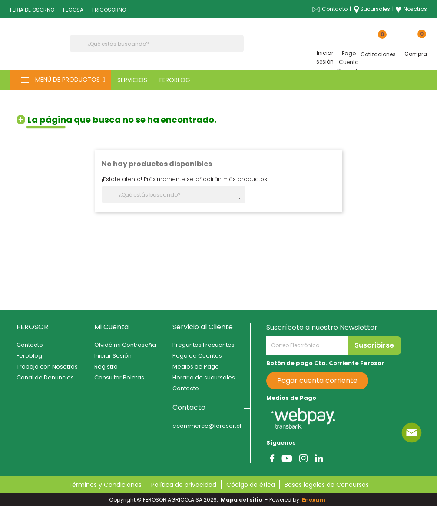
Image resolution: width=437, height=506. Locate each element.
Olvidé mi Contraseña (125, 345)
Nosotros (411, 9)
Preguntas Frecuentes (203, 345)
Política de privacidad (183, 484)
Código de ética (250, 484)
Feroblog (29, 356)
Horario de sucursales (203, 377)
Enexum (315, 499)
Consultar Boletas (119, 377)
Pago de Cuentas (197, 356)
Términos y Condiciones (105, 484)
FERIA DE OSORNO (32, 9)
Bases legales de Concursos (327, 484)
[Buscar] (157, 43)
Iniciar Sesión (113, 356)
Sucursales (375, 9)
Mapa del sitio (241, 499)
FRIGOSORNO (109, 9)
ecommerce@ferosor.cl (206, 426)
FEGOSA (73, 9)
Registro (106, 366)
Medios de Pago (195, 366)
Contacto (335, 9)
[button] (60, 80)
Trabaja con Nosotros (47, 366)
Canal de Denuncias (45, 377)
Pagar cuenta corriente (317, 380)
